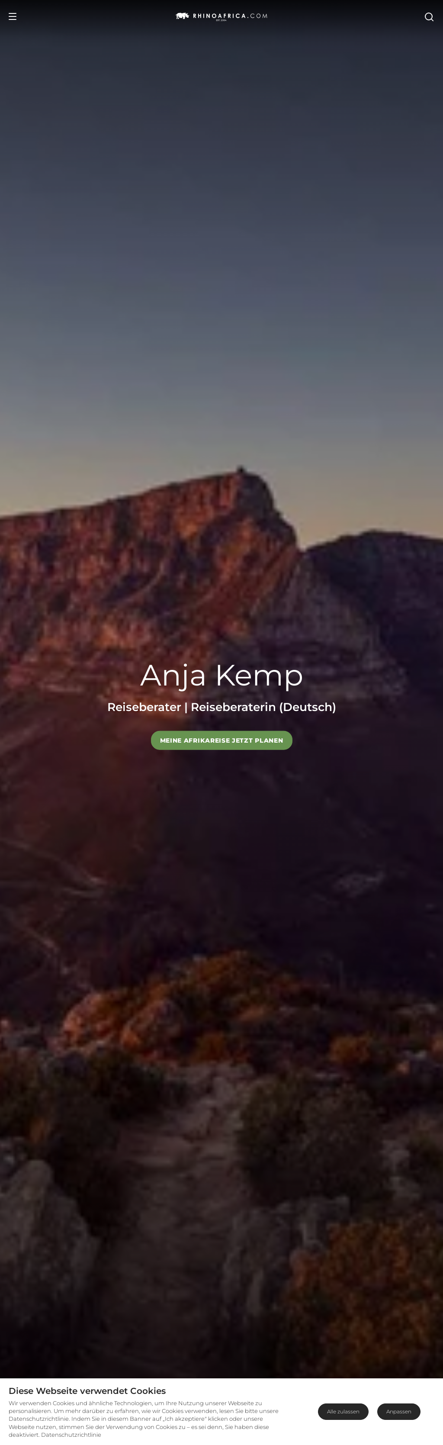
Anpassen (398, 1411)
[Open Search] (429, 16)
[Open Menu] (12, 16)
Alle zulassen (343, 1411)
